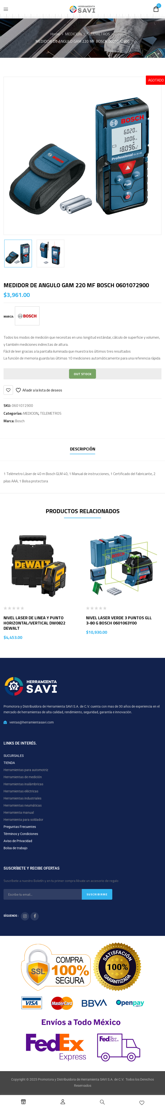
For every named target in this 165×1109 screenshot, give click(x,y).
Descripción (82, 449)
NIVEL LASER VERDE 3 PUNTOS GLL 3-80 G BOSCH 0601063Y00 (119, 620)
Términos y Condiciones (21, 834)
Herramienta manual (19, 812)
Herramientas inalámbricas (23, 784)
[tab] (82, 449)
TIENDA (9, 763)
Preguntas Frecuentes (20, 827)
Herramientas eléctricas (21, 791)
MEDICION (73, 34)
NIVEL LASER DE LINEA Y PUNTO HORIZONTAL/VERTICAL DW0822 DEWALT (34, 623)
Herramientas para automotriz (26, 770)
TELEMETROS (98, 34)
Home (55, 34)
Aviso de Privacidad (18, 841)
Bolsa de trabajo (15, 848)
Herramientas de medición (23, 777)
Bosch (20, 421)
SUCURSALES (14, 756)
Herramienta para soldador (23, 820)
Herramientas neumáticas (23, 805)
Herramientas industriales (22, 798)
